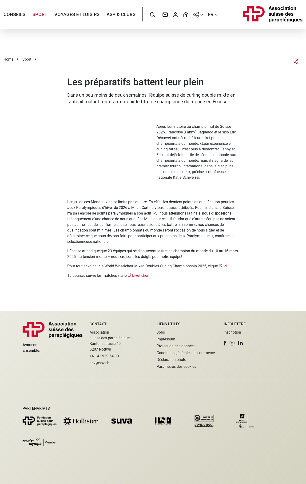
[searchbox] (152, 15)
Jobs (161, 332)
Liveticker (140, 279)
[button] (225, 343)
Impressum (166, 339)
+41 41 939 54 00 (104, 356)
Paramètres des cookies (176, 366)
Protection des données (176, 346)
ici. (225, 270)
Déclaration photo (171, 359)
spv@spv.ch (99, 363)
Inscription (232, 332)
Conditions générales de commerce (186, 353)
